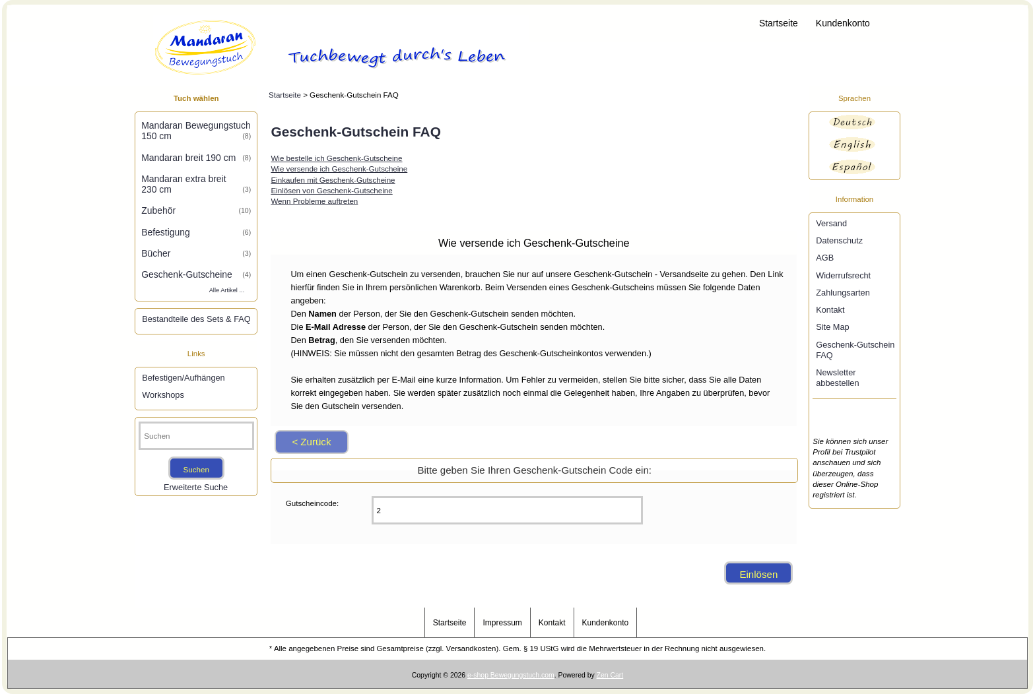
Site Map (832, 327)
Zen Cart (610, 675)
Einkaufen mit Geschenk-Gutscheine (333, 179)
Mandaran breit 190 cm (196, 157)
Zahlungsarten (843, 293)
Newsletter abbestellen (837, 377)
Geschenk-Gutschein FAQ (855, 350)
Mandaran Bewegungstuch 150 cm (196, 130)
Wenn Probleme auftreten (314, 201)
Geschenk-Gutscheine (196, 274)
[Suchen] (196, 436)
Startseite (778, 23)
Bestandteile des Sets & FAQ (196, 319)
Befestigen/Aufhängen (183, 378)
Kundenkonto (843, 23)
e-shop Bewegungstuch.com (510, 675)
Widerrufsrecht (843, 275)
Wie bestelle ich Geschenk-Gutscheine (336, 158)
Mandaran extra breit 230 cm (196, 184)
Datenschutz (839, 240)
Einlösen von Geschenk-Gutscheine (331, 190)
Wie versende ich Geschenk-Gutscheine (339, 168)
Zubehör (196, 210)
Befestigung (196, 232)
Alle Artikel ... (227, 290)
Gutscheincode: (312, 503)
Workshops (163, 395)
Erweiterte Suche (196, 487)
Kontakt (830, 310)
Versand (831, 223)
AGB (825, 258)
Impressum (502, 622)
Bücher (196, 253)
